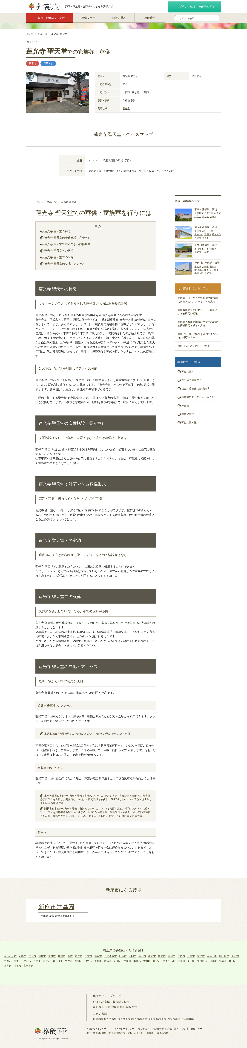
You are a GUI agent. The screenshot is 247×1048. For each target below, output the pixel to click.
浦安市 (197, 252)
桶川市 (232, 960)
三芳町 (88, 956)
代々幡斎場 (124, 1018)
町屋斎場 (98, 1018)
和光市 (78, 956)
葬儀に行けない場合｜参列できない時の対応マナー (198, 335)
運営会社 (142, 1028)
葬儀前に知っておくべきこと (197, 396)
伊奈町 (213, 960)
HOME (30, 33)
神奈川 (115, 1006)
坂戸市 (235, 956)
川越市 (197, 237)
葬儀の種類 (187, 413)
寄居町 (98, 960)
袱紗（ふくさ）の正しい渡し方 (195, 345)
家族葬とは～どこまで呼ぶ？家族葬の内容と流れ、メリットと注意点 (198, 299)
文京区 (197, 216)
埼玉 (101, 1006)
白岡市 (7, 960)
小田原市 (198, 273)
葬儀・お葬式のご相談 (49, 18)
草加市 (201, 956)
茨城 (128, 1006)
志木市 (32, 956)
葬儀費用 (149, 17)
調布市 (213, 216)
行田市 (117, 960)
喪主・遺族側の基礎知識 (195, 388)
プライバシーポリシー (123, 1028)
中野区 (217, 213)
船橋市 (213, 248)
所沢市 (162, 956)
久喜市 (37, 960)
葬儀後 (185, 405)
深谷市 (88, 960)
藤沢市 (213, 266)
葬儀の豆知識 (189, 422)
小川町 (181, 960)
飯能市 (152, 956)
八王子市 (208, 213)
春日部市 (58, 960)
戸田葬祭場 (187, 1018)
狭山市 (142, 956)
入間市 (132, 956)
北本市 (223, 960)
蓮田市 (27, 960)
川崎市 (205, 266)
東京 (95, 1006)
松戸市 (205, 248)
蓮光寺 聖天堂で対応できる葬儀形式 (67, 244)
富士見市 (28, 965)
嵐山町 (191, 960)
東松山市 (198, 234)
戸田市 (22, 956)
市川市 (197, 248)
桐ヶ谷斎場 (110, 1018)
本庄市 (137, 960)
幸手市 (17, 960)
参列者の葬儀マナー (192, 379)
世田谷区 (198, 213)
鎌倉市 (207, 269)
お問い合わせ (157, 1028)
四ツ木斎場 (173, 1018)
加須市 (78, 960)
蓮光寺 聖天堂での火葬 (58, 257)
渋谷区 (205, 216)
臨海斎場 (161, 1018)
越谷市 (47, 960)
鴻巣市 (17, 965)
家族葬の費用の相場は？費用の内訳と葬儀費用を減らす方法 (198, 323)
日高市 (122, 956)
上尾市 (7, 965)
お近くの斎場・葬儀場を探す (194, 7)
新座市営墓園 (56, 906)
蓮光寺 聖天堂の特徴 (57, 231)
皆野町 (147, 960)
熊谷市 (108, 960)
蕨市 (70, 956)
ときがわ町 (169, 960)
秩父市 (157, 960)
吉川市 (171, 956)
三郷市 (207, 234)
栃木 (134, 1006)
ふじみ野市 (110, 956)
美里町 (127, 960)
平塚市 (207, 273)
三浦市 (215, 269)
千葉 (107, 1006)
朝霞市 (205, 237)
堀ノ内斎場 (137, 1018)
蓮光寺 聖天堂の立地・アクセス (64, 263)
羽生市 (69, 960)
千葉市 (205, 252)
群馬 (122, 1006)
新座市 (126, 108)
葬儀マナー (88, 17)
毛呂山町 (212, 956)
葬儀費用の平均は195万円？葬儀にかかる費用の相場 (197, 311)
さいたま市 (207, 231)
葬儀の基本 (119, 17)
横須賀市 (198, 269)
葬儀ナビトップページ (107, 996)
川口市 (197, 231)
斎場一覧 (42, 33)
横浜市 (197, 266)
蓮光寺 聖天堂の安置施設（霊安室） (67, 237)
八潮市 (191, 956)
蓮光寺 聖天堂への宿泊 (58, 250)
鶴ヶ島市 (216, 234)
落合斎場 (150, 1018)
